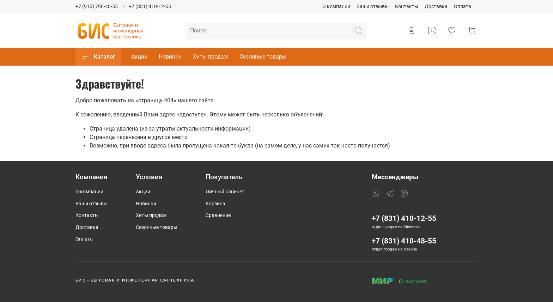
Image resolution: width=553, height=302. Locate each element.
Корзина (215, 204)
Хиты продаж (210, 56)
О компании (336, 7)
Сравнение (218, 215)
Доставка (436, 7)
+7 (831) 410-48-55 (404, 241)
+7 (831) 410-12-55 (150, 7)
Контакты (406, 7)
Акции (139, 56)
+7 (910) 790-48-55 (96, 7)
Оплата (462, 7)
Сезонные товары (262, 56)
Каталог (98, 56)
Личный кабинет (225, 192)
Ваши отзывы (373, 7)
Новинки (170, 56)
